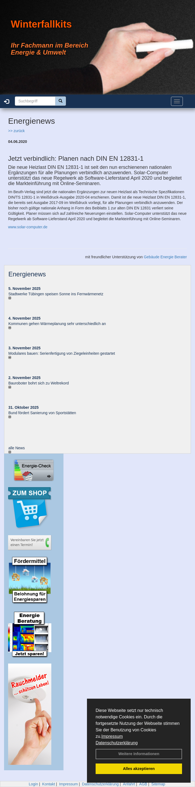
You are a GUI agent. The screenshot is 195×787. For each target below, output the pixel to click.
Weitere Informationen (138, 754)
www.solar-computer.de (28, 227)
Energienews (27, 274)
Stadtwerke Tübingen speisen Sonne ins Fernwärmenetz (55, 294)
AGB (143, 784)
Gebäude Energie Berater (165, 257)
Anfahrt (129, 784)
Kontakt (48, 784)
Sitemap (158, 784)
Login (33, 784)
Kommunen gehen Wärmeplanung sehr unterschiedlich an (57, 324)
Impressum (112, 736)
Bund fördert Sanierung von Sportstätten (42, 413)
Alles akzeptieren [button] (139, 768)
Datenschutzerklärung (117, 743)
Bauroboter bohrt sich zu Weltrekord (38, 383)
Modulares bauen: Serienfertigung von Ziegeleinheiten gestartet (61, 353)
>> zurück (16, 131)
